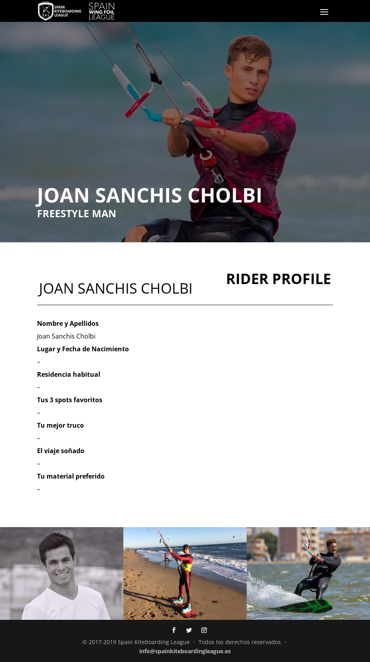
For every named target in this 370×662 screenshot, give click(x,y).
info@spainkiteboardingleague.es (185, 651)
